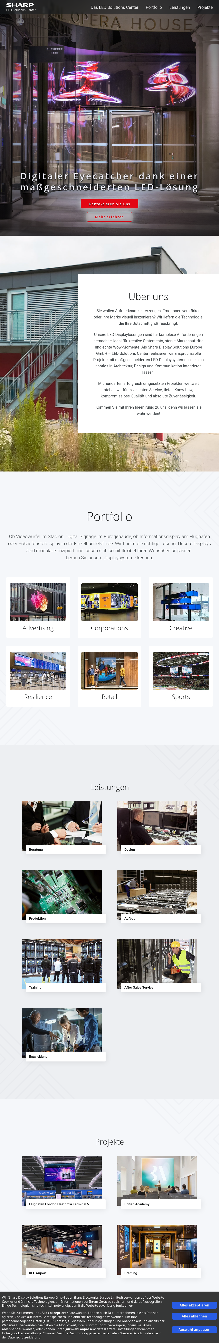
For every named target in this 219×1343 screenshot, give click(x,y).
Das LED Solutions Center (114, 7)
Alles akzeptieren (194, 1305)
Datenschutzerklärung (24, 1337)
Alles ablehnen (194, 1316)
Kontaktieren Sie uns (109, 204)
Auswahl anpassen (194, 1329)
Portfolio (154, 7)
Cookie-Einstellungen (27, 1333)
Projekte (205, 7)
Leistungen (179, 7)
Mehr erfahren (109, 217)
